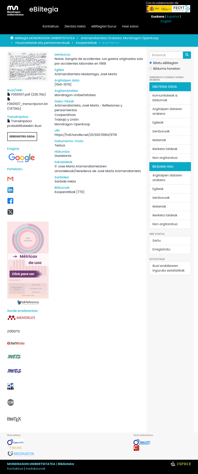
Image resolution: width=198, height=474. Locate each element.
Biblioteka (66, 464)
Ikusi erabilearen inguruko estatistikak (168, 268)
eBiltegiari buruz (103, 26)
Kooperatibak (86, 43)
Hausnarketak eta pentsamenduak (42, 43)
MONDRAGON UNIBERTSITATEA (31, 464)
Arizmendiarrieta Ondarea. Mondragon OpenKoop (120, 38)
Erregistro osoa (22, 136)
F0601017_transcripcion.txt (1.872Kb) (27, 104)
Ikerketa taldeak (164, 149)
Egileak (157, 122)
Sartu (156, 240)
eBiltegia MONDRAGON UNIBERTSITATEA (45, 38)
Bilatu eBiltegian (163, 63)
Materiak (159, 140)
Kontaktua (51, 26)
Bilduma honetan (164, 68)
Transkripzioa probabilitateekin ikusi (24, 123)
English (166, 21)
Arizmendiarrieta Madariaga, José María (86, 74)
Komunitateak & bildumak (164, 97)
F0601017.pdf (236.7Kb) (26, 94)
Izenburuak (161, 131)
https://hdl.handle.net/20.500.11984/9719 (86, 135)
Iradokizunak (36, 468)
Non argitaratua (164, 157)
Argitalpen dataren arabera (167, 111)
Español (173, 16)
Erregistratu (161, 249)
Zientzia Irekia (75, 26)
